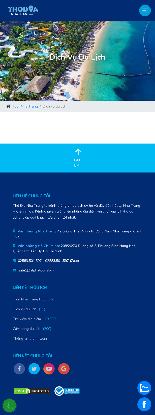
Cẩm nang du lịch (26, 328)
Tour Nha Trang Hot (29, 299)
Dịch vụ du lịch (24, 309)
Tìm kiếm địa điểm (27, 319)
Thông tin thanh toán (30, 338)
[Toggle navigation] (145, 10)
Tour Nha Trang (25, 106)
